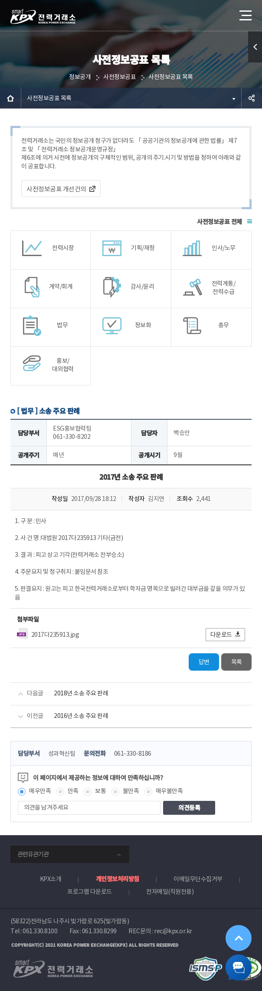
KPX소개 (51, 879)
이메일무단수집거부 (198, 879)
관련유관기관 (33, 854)
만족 (73, 791)
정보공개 (80, 77)
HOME (10, 98)
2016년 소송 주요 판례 (81, 716)
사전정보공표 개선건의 (56, 189)
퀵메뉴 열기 (255, 62)
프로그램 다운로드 (89, 892)
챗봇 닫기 (239, 968)
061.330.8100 (40, 931)
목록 (236, 662)
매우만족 (40, 791)
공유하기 (251, 98)
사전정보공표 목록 (170, 77)
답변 (204, 662)
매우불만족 (169, 791)
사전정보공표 (119, 77)
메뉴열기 (245, 12)
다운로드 (225, 634)
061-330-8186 (132, 753)
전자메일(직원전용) (169, 892)
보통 (100, 791)
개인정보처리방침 (117, 878)
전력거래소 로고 (42, 16)
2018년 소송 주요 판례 (81, 693)
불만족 (131, 791)
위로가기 (239, 938)
